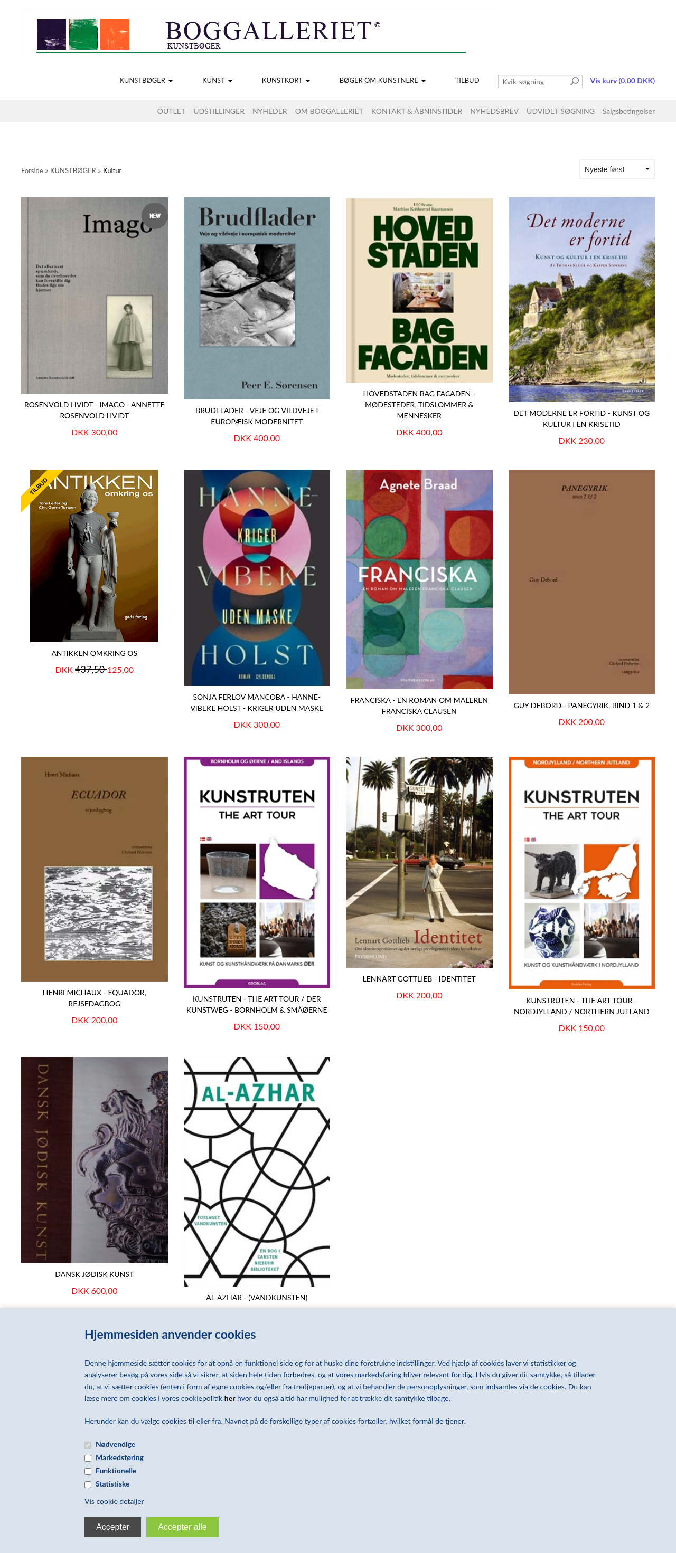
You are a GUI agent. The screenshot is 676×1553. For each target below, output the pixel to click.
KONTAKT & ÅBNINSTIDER (416, 111)
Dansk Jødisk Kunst (94, 1274)
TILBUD (467, 80)
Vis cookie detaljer (114, 1501)
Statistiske (113, 1483)
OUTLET (171, 111)
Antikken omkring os (94, 653)
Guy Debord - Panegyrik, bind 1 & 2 (581, 705)
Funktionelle (116, 1470)
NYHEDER (269, 111)
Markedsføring (120, 1457)
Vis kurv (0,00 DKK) (622, 80)
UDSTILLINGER (219, 111)
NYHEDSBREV (494, 111)
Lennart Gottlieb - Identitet (419, 978)
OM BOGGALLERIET (329, 111)
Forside (32, 170)
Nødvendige (115, 1444)
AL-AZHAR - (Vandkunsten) (256, 1297)
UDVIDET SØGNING (561, 111)
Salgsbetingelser (629, 111)
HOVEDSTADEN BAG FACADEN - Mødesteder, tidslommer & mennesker (419, 404)
